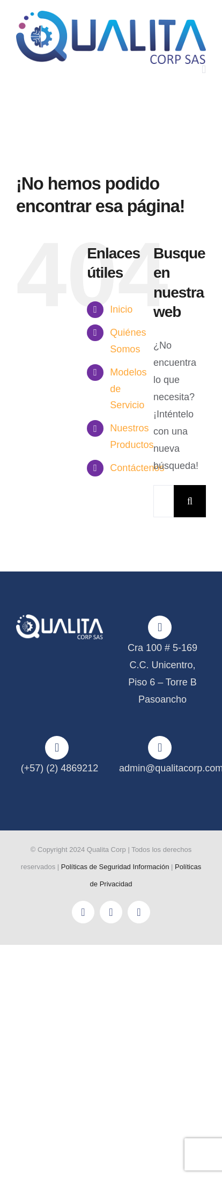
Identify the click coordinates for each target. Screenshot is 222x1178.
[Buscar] (190, 501)
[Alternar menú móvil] (204, 69)
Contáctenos (137, 467)
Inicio (121, 309)
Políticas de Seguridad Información (115, 867)
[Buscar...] (163, 501)
